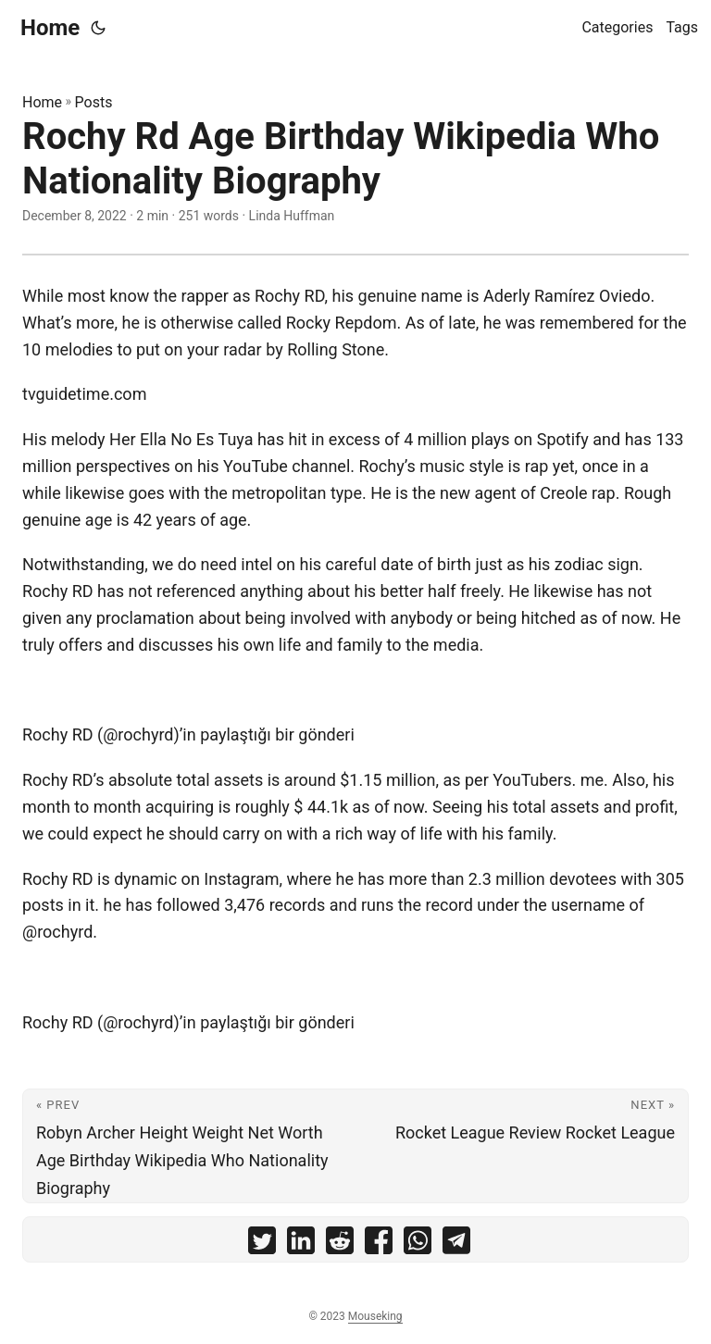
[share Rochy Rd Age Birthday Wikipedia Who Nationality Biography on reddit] (340, 1244)
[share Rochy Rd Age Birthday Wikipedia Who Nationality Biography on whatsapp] (417, 1244)
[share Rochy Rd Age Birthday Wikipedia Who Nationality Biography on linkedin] (301, 1244)
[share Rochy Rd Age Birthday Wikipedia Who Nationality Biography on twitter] (262, 1244)
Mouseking (375, 1316)
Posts (94, 102)
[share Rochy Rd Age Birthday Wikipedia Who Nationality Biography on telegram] (456, 1244)
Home (50, 28)
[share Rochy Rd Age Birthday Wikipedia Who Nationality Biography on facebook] (379, 1244)
